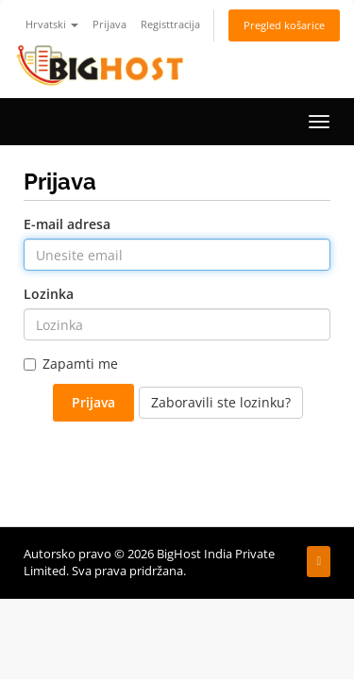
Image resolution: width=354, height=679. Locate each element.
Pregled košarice (284, 25)
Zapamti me (71, 364)
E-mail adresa (67, 224)
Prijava (109, 24)
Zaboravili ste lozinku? (221, 402)
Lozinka (49, 294)
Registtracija (170, 24)
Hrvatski (51, 24)
